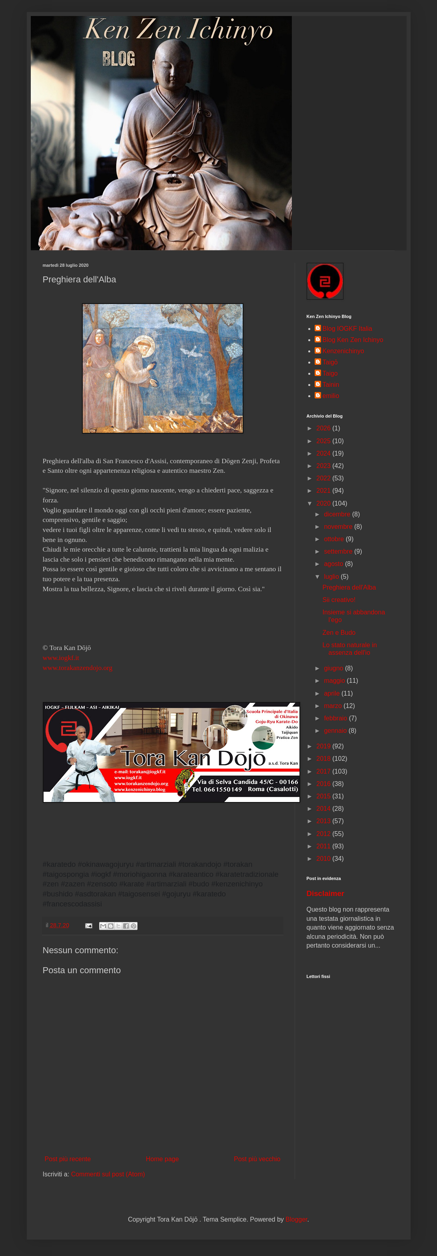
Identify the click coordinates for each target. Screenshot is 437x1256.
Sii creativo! (338, 599)
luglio (332, 576)
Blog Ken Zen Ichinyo (353, 339)
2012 (324, 833)
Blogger (296, 1219)
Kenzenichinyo (343, 351)
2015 (324, 796)
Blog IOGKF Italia (348, 328)
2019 (324, 746)
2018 (324, 758)
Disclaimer (326, 893)
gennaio (336, 730)
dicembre (338, 514)
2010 (324, 858)
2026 (324, 428)
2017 (324, 771)
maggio (335, 680)
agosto (334, 563)
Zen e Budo (338, 632)
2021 (324, 490)
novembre (339, 526)
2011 (324, 846)
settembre (339, 551)
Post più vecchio (257, 1159)
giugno (334, 668)
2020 (324, 503)
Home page (162, 1159)
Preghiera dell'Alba (349, 587)
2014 (324, 808)
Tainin (331, 384)
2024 (324, 453)
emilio (331, 395)
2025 (324, 441)
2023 (324, 465)
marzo (333, 705)
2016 (324, 783)
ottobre (334, 539)
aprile (332, 693)
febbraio (336, 718)
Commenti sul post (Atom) (108, 1174)
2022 (324, 478)
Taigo (330, 373)
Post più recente (68, 1159)
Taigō (330, 362)
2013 (324, 821)
